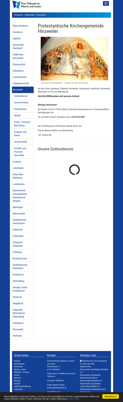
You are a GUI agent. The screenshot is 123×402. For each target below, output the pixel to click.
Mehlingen (18, 207)
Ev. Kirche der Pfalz (87, 364)
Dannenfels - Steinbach (19, 46)
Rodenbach (18, 274)
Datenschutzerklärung (22, 386)
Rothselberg (18, 281)
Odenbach (18, 229)
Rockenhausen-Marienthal (20, 266)
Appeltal (17, 38)
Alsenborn (18, 32)
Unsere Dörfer (20, 141)
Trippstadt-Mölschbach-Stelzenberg (19, 313)
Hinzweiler (18, 89)
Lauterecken (19, 184)
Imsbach (17, 161)
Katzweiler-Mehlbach (18, 176)
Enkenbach (18, 70)
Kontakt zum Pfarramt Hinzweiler (20, 152)
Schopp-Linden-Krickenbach (20, 289)
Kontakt (17, 383)
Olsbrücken (18, 236)
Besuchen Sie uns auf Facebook (95, 361)
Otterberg (17, 252)
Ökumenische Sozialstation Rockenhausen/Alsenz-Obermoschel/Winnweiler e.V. (91, 378)
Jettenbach (18, 168)
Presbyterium (20, 109)
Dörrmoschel (19, 64)
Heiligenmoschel (21, 83)
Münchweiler (19, 213)
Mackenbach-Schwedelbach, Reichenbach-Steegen (20, 195)
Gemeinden (30, 15)
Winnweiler (18, 329)
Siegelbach (18, 303)
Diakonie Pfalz (85, 366)
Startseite (18, 15)
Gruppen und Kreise (20, 134)
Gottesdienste (20, 96)
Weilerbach (18, 323)
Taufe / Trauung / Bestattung (22, 124)
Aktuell (17, 115)
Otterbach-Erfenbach (18, 244)
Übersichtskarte (20, 25)
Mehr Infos (74, 398)
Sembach (17, 297)
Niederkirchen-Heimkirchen (20, 222)
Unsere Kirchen (21, 102)
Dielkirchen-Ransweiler (18, 56)
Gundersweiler (20, 77)
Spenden (17, 378)
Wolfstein (17, 335)
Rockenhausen (20, 258)
